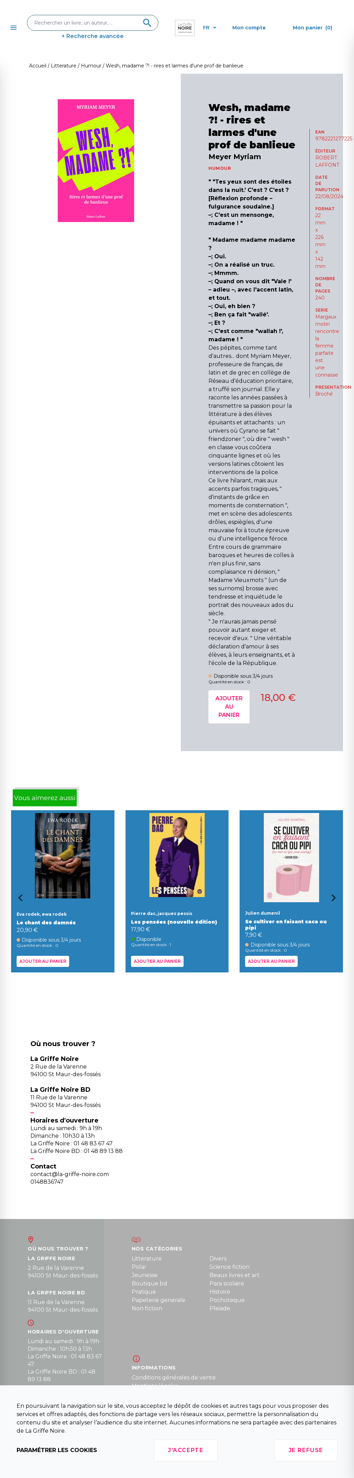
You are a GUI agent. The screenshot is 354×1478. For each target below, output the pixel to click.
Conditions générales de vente (174, 1377)
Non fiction (147, 1308)
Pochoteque (227, 1300)
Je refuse (306, 1450)
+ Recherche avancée (93, 36)
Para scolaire (226, 1283)
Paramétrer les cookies (57, 1450)
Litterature (147, 1258)
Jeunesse (145, 1275)
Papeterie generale (158, 1300)
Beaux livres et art (234, 1275)
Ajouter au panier (229, 706)
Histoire (219, 1291)
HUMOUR (219, 168)
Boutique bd (149, 1283)
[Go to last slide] (18, 900)
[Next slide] (336, 900)
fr (209, 27)
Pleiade (219, 1308)
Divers (217, 1258)
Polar (139, 1267)
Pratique (144, 1291)
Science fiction (229, 1267)
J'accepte (185, 1450)
